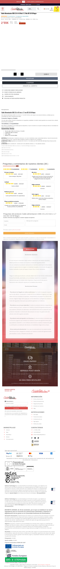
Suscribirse (16, 408)
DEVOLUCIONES (30, 249)
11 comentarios (33, 169)
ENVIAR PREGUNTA (29, 233)
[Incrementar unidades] (22, 74)
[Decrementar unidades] (15, 74)
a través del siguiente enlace (38, 262)
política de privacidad (16, 229)
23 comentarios (15, 169)
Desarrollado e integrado (44, 564)
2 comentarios (51, 169)
